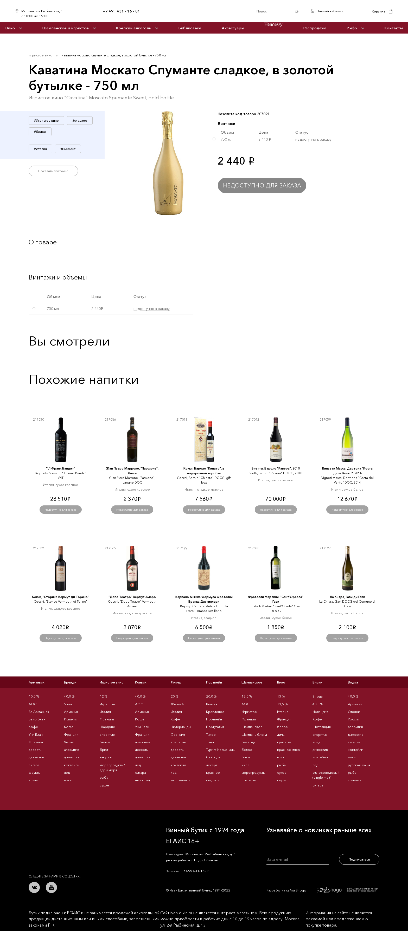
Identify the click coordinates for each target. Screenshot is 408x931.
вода (316, 742)
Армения (71, 711)
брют (104, 749)
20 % (174, 696)
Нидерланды (181, 727)
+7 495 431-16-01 (195, 871)
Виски (317, 682)
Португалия (215, 727)
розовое (248, 780)
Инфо (352, 27)
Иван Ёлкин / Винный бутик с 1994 (198, 11)
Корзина (378, 11)
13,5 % (282, 704)
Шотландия (322, 727)
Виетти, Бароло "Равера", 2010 (276, 468)
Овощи (354, 711)
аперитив (71, 749)
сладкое (213, 780)
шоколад (142, 780)
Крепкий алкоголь (133, 27)
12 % (103, 696)
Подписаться (359, 859)
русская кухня (359, 765)
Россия (354, 719)
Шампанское (251, 682)
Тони (210, 742)
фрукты (35, 772)
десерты (35, 749)
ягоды (33, 780)
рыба (104, 777)
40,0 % (34, 696)
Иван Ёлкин (67, 832)
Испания (71, 719)
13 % (281, 696)
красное (213, 772)
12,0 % (246, 696)
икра (245, 765)
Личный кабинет (329, 11)
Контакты (393, 27)
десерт (211, 765)
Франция (36, 742)
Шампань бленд (254, 734)
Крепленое (215, 711)
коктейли (71, 765)
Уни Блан (36, 734)
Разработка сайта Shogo (322, 890)
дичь (281, 734)
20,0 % (211, 696)
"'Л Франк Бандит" (60, 468)
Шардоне (107, 727)
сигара (34, 765)
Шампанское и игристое (65, 27)
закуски (106, 757)
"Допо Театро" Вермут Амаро (132, 597)
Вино (10, 27)
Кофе (33, 727)
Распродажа (314, 27)
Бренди (70, 682)
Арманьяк (36, 682)
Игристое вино (41, 55)
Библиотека (189, 27)
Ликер (176, 682)
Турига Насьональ (220, 749)
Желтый (177, 704)
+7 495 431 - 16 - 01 (121, 11)
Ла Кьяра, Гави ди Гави (347, 597)
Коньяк (140, 682)
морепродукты (253, 772)
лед (67, 772)
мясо (68, 780)
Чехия (69, 742)
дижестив (36, 757)
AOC (33, 704)
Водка (353, 682)
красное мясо (288, 749)
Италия (105, 711)
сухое (104, 785)
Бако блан (37, 719)
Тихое (211, 734)
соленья (354, 780)
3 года (318, 696)
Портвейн (214, 682)
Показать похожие (53, 171)
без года (213, 757)
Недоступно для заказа (262, 185)
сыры (281, 780)
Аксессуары (233, 27)
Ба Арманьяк (39, 711)
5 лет (68, 704)
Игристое (107, 704)
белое (105, 742)
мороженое (180, 780)
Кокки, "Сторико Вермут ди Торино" (60, 597)
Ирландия (320, 711)
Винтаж (212, 704)
